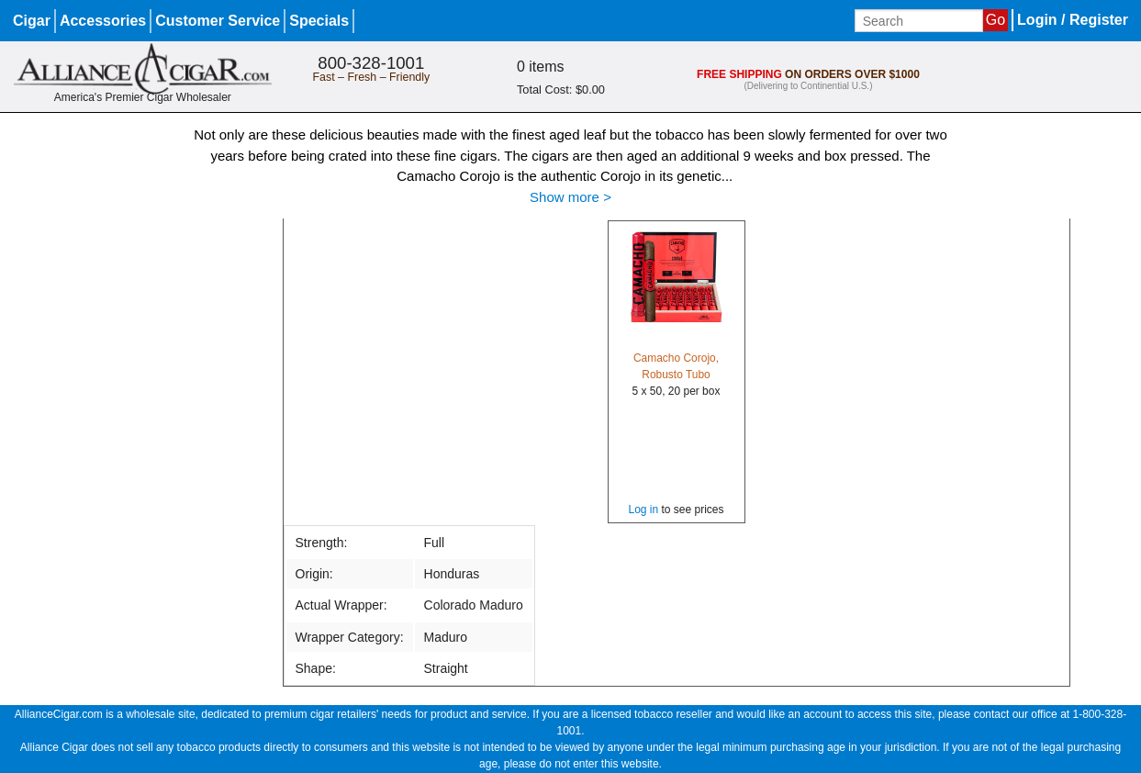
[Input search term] (919, 20)
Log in (643, 509)
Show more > (570, 197)
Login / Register (1072, 20)
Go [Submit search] (995, 20)
